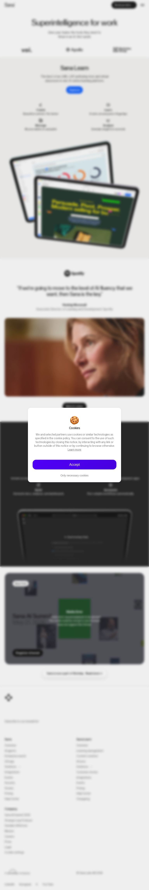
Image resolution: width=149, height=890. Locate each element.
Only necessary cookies (74, 475)
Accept (74, 465)
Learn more (74, 449)
